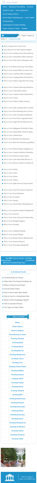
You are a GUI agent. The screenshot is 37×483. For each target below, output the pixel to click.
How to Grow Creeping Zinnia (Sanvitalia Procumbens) (19, 77)
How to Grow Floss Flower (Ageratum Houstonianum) (19, 118)
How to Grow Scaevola (11, 214)
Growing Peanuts (17, 403)
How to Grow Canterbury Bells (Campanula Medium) (19, 74)
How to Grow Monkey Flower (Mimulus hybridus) (19, 238)
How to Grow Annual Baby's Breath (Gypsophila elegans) (19, 132)
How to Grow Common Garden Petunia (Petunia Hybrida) (19, 94)
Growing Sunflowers (17, 427)
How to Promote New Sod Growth (15, 46)
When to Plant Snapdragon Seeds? (16, 300)
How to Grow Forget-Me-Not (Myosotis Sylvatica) (19, 122)
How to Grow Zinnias (11, 176)
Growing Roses (17, 419)
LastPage (22, 260)
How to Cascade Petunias (13, 304)
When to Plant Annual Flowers (14, 285)
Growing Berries (17, 350)
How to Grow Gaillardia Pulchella (14, 231)
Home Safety (29, 17)
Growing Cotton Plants (17, 366)
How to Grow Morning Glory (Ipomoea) (16, 139)
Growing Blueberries (17, 354)
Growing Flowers (17, 374)
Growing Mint (17, 395)
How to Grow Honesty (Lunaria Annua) (16, 156)
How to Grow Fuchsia (11, 169)
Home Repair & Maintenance (13, 17)
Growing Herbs (17, 386)
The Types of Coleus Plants (13, 307)
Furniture (30, 7)
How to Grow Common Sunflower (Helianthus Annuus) (19, 152)
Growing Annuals (15, 39)
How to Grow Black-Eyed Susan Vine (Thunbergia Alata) (19, 67)
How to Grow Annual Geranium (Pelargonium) (19, 210)
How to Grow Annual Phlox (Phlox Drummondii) (19, 57)
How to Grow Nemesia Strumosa (14, 241)
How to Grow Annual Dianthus (13, 234)
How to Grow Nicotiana (11, 224)
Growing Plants (17, 411)
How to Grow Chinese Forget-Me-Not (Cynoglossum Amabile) (19, 81)
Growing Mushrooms (17, 399)
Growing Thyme (17, 431)
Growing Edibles (17, 370)
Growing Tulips (17, 439)
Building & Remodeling (17, 7)
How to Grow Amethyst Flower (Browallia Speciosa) (19, 53)
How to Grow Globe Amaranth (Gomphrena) (18, 115)
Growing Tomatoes (17, 435)
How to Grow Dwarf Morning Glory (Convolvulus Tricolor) (19, 111)
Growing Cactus (17, 358)
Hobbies (25, 28)
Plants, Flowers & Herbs (11, 28)
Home (5, 7)
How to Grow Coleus (10, 173)
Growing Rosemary (17, 415)
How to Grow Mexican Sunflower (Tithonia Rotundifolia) (19, 163)
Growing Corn (17, 362)
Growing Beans (17, 346)
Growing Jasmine (17, 391)
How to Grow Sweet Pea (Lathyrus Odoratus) (18, 190)
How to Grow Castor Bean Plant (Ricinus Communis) (19, 159)
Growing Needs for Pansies (13, 277)
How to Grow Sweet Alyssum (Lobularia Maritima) (19, 217)
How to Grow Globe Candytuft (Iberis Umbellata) (19, 108)
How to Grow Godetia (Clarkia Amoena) (17, 101)
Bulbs (17, 322)
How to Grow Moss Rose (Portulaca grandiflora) (19, 142)
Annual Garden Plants (12, 289)
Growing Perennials (17, 407)
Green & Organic (17, 330)
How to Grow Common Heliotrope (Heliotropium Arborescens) (19, 87)
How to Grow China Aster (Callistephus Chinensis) (19, 60)
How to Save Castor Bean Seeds (15, 292)
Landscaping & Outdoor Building (14, 25)
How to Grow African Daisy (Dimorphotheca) (18, 204)
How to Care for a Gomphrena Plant (16, 296)
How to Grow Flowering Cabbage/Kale (16, 245)
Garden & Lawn (8, 10)
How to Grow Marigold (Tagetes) (14, 221)
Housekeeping (8, 21)
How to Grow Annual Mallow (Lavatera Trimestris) (19, 70)
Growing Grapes (17, 382)
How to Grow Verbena (11, 180)
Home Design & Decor (10, 14)
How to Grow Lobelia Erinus (13, 135)
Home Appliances (22, 10)
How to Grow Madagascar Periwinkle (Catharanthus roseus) (19, 128)
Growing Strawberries (17, 423)
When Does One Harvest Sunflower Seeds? (18, 281)
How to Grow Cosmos (11, 98)
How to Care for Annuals (12, 197)
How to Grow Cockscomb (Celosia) (15, 91)
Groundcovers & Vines (17, 334)
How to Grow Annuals (11, 200)
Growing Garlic (17, 378)
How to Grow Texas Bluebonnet (14, 193)
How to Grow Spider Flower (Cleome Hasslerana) (19, 183)
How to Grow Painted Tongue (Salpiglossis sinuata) (19, 149)
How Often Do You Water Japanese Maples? (18, 50)
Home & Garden (12, 35)
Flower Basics (17, 326)
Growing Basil (17, 342)
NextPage (14, 260)
